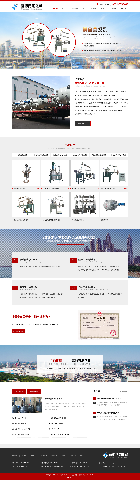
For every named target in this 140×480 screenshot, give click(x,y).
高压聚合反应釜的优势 (19, 423)
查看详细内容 (82, 123)
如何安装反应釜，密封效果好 (21, 429)
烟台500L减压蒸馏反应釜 (51, 189)
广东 (65, 475)
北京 (80, 475)
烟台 (91, 475)
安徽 (69, 475)
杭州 (76, 475)
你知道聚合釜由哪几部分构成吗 (59, 434)
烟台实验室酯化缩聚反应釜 (51, 220)
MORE (38, 188)
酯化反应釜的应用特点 (56, 423)
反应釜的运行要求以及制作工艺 (22, 434)
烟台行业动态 (33, 391)
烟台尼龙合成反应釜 (60, 155)
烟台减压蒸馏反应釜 (41, 155)
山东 (61, 475)
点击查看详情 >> (18, 331)
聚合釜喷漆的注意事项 (53, 399)
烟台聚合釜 (105, 220)
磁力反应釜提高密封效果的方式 (108, 413)
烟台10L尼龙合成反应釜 (109, 189)
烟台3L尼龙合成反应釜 (21, 220)
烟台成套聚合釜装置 (99, 155)
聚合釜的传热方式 (55, 429)
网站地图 (69, 477)
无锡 (73, 475)
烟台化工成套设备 (78, 220)
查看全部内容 (124, 391)
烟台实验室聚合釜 (19, 189)
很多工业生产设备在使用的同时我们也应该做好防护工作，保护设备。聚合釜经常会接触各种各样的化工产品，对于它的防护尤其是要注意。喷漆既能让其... (65, 406)
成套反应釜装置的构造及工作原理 (109, 398)
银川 (88, 475)
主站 (54, 475)
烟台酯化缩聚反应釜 (80, 155)
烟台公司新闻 (18, 391)
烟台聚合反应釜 (21, 155)
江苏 (58, 475)
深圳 (84, 475)
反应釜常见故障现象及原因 (58, 418)
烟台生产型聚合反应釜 (118, 155)
